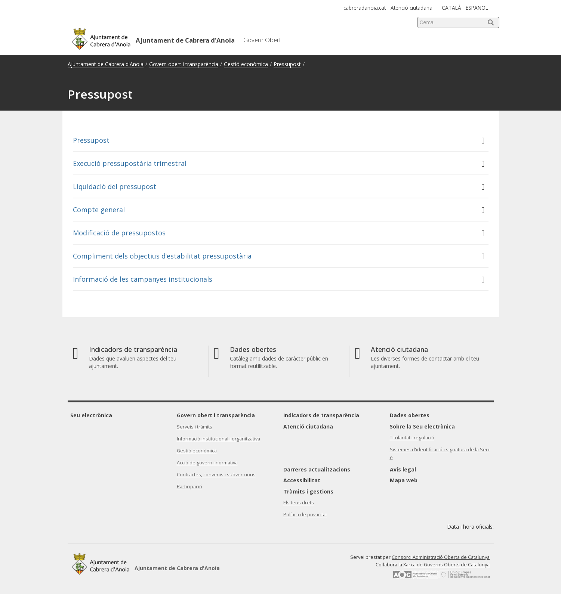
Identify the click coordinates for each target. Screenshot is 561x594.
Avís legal (403, 469)
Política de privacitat (305, 514)
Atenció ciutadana (411, 7)
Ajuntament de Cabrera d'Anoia (106, 64)
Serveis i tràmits (194, 427)
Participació (189, 486)
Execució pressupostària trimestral (279, 163)
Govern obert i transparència (183, 64)
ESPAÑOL (477, 7)
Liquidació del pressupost (279, 186)
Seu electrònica (91, 415)
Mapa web (403, 480)
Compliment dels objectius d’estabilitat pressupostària (279, 256)
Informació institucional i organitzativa (218, 439)
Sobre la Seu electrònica (422, 426)
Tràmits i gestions (308, 491)
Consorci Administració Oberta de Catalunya (441, 557)
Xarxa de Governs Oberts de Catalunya (446, 564)
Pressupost (287, 64)
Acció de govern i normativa (207, 463)
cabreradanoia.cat (364, 7)
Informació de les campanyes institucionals (279, 279)
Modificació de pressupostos (279, 233)
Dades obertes (409, 415)
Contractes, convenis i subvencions (216, 474)
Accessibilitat (301, 480)
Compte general (279, 209)
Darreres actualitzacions (316, 469)
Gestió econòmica (246, 64)
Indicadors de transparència (321, 415)
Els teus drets (298, 502)
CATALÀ (451, 7)
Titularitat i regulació (412, 437)
